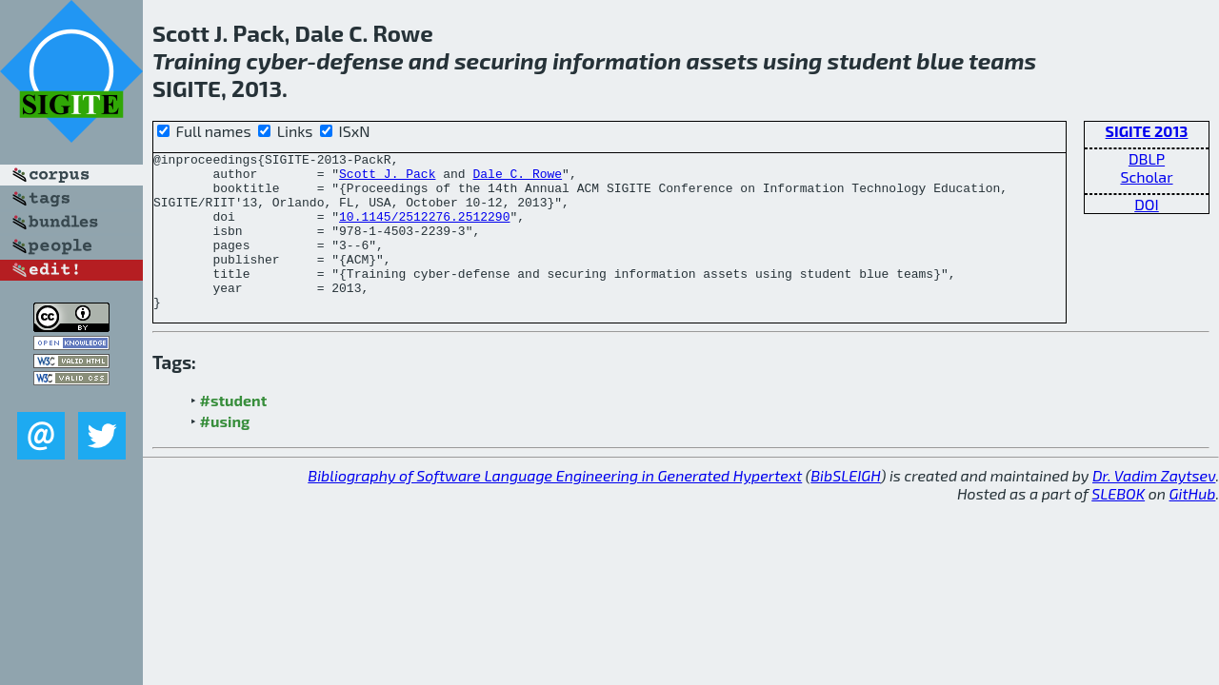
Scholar (1146, 176)
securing (501, 60)
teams (1002, 60)
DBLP (1147, 158)
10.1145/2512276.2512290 (424, 230)
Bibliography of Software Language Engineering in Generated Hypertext (555, 507)
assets (723, 60)
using (792, 60)
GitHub (1192, 525)
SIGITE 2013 (1147, 131)
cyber (277, 60)
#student (234, 431)
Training (196, 60)
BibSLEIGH (845, 507)
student (870, 60)
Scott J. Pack (387, 178)
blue (940, 60)
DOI (1146, 204)
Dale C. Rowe (517, 178)
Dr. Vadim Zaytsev (1153, 507)
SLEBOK (1118, 525)
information (616, 60)
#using (225, 452)
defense (359, 60)
